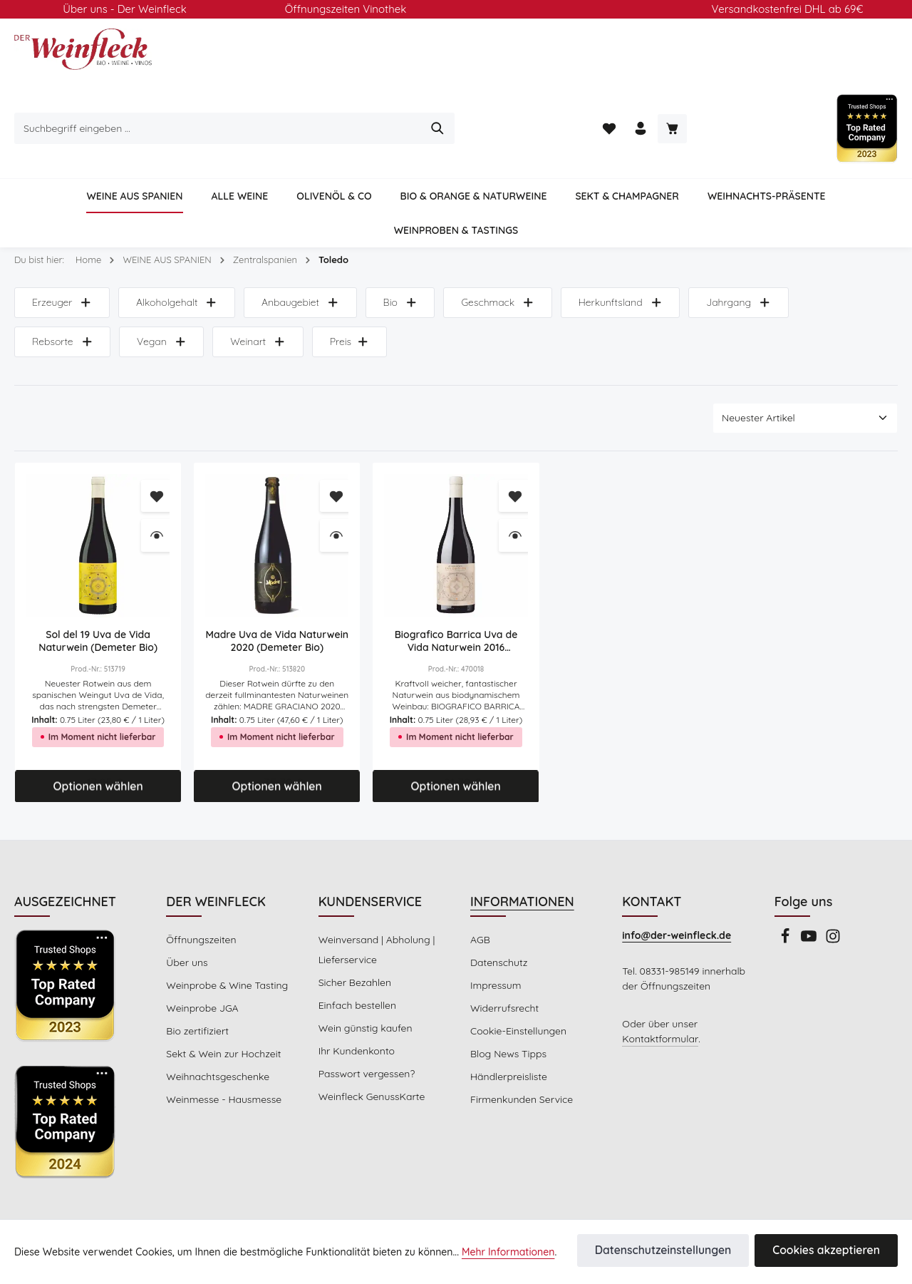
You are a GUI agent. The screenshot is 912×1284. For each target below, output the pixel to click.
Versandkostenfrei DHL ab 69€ (787, 9)
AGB (481, 879)
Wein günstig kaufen (363, 968)
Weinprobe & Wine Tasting (224, 925)
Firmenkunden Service (520, 1039)
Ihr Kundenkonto (355, 991)
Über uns (186, 902)
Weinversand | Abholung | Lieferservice (375, 889)
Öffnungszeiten (199, 879)
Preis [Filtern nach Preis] (242, 283)
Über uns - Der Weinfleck (124, 9)
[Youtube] (811, 880)
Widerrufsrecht (502, 948)
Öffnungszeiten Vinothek (346, 9)
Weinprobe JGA (201, 948)
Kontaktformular (657, 994)
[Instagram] (833, 880)
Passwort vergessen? (366, 1014)
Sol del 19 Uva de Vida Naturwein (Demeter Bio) (98, 582)
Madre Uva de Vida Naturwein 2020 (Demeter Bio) (277, 582)
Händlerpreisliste (507, 1016)
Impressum (494, 925)
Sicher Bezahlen (354, 922)
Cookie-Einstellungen (517, 971)
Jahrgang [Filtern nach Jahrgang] (730, 243)
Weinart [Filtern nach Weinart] (150, 283)
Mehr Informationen (485, 1252)
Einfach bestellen (356, 945)
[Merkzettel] (718, 69)
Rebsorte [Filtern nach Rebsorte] (835, 243)
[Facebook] (786, 880)
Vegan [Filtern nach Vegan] (56, 283)
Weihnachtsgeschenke (216, 1016)
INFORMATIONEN (524, 841)
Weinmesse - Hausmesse (222, 1039)
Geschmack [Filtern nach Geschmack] (494, 243)
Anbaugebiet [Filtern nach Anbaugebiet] (298, 243)
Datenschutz (498, 902)
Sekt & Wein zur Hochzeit (222, 994)
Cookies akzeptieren (832, 1251)
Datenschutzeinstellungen (680, 1251)
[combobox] (439, 69)
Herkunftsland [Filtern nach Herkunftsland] (615, 243)
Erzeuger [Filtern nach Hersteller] (62, 243)
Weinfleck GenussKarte (370, 1036)
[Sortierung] (805, 359)
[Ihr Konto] (751, 69)
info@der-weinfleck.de (675, 875)
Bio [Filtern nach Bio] (397, 243)
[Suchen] (659, 69)
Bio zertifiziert (196, 971)
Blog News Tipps (507, 994)
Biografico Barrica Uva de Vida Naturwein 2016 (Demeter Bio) (456, 582)
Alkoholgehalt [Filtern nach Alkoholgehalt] (176, 243)
